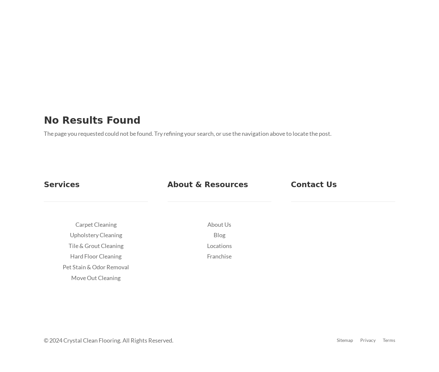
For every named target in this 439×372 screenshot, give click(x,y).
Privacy (368, 340)
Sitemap (345, 340)
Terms (389, 340)
